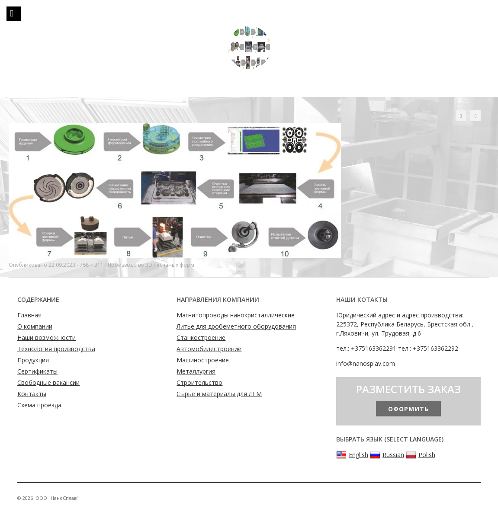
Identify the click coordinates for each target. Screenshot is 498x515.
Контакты (31, 394)
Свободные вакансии (48, 382)
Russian (387, 455)
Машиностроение (203, 360)
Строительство (199, 382)
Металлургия (196, 371)
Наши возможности (46, 337)
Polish (420, 455)
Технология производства (56, 349)
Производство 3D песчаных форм (151, 265)
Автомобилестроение (209, 349)
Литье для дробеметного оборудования (236, 326)
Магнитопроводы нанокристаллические (236, 315)
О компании (34, 326)
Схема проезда (39, 405)
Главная (29, 315)
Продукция (33, 360)
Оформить (408, 409)
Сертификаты (37, 371)
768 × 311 (91, 265)
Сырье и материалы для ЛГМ (219, 394)
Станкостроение (201, 337)
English (352, 455)
